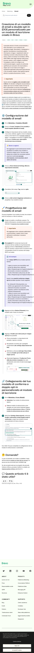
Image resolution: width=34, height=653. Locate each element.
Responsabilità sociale (7, 586)
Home (3, 11)
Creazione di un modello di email (19, 224)
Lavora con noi (5, 579)
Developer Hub (22, 609)
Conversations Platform (24, 583)
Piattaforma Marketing (23, 579)
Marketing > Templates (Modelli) (17, 123)
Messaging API (21, 589)
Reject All (17, 645)
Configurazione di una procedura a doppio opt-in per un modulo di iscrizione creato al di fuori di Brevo (17, 91)
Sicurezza (4, 593)
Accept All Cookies (17, 650)
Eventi (3, 606)
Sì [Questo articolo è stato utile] (5, 481)
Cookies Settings (17, 641)
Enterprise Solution (22, 593)
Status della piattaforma (24, 612)
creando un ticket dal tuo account (19, 460)
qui (25, 462)
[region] (17, 642)
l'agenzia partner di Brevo (8, 469)
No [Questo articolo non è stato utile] (11, 481)
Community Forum (6, 615)
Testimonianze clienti (7, 612)
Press (3, 583)
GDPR (3, 589)
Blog (3, 602)
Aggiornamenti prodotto (24, 615)
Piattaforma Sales (22, 586)
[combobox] (17, 15)
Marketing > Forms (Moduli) (16, 397)
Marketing (9, 11)
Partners (4, 609)
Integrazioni (21, 619)
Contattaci (20, 606)
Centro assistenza (22, 602)
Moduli (16, 11)
